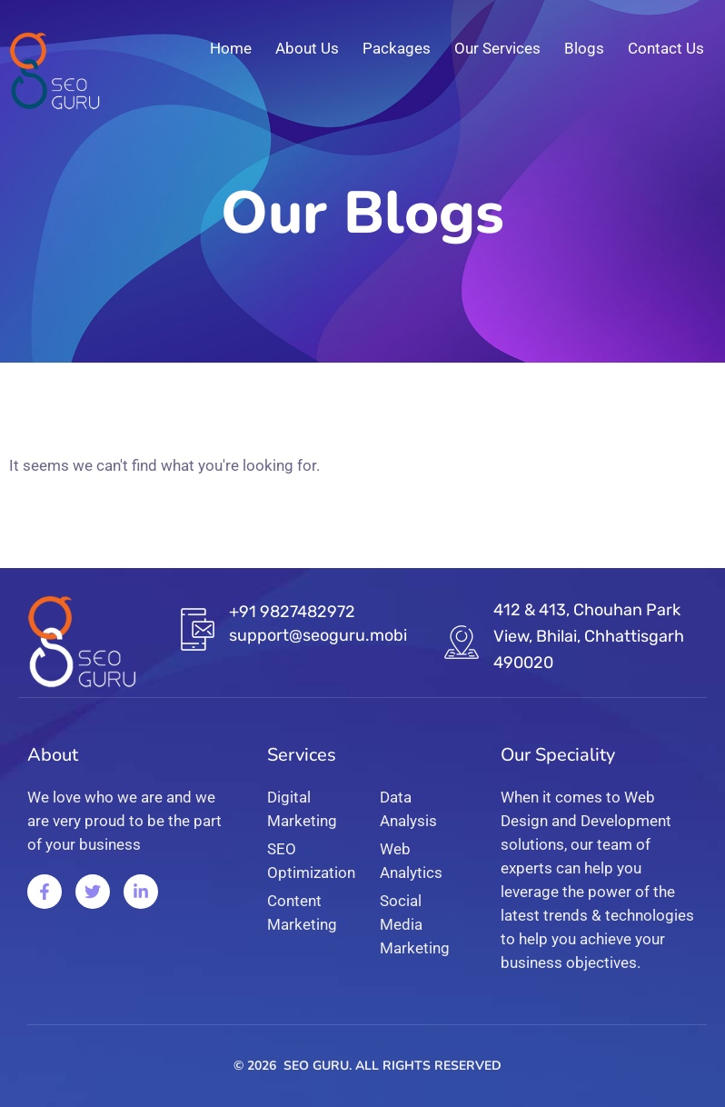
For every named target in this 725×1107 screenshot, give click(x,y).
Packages (396, 48)
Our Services (497, 48)
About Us (307, 48)
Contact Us (666, 48)
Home (231, 48)
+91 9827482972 (292, 612)
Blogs (584, 48)
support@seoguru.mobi (318, 635)
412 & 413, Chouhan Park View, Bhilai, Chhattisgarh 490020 (588, 636)
